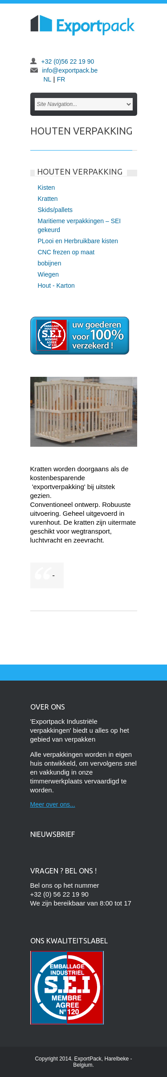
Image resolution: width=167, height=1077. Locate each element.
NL (48, 79)
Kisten (46, 187)
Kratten (48, 198)
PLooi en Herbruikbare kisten (78, 241)
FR (61, 79)
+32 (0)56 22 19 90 (67, 61)
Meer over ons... (52, 804)
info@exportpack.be (70, 70)
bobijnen (49, 263)
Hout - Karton (56, 285)
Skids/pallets (55, 209)
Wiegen (48, 274)
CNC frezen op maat (66, 252)
